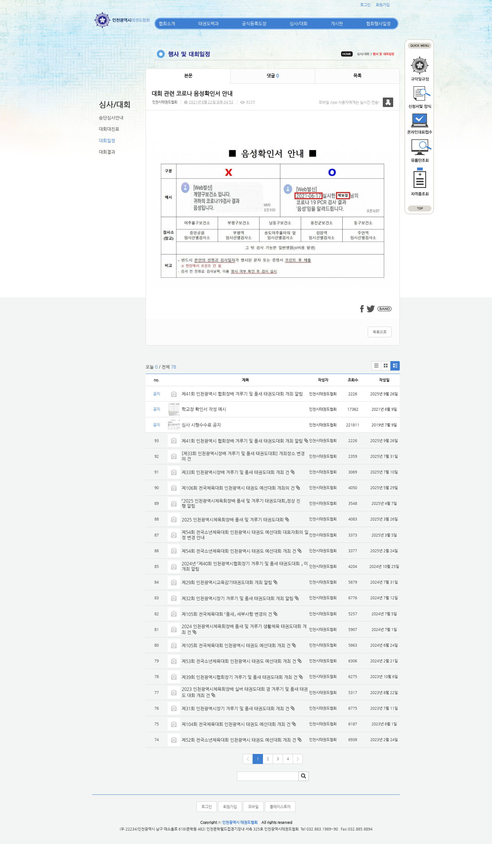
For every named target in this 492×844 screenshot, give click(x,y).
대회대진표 (109, 128)
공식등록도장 (254, 23)
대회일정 (107, 140)
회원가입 (383, 5)
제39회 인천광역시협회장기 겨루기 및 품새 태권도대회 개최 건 (239, 677)
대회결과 (107, 151)
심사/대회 (299, 23)
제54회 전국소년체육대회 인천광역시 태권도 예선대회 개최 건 (239, 550)
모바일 (253, 806)
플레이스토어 (280, 806)
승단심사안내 (111, 117)
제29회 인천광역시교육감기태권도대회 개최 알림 (227, 582)
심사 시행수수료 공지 (201, 424)
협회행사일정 (378, 23)
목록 (357, 75)
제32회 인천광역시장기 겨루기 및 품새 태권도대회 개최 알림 (237, 598)
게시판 (337, 23)
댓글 (273, 75)
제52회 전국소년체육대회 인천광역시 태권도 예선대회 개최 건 (239, 739)
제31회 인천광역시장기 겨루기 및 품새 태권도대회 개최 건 (235, 708)
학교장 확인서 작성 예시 (204, 409)
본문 (188, 75)
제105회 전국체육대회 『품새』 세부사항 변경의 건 (227, 614)
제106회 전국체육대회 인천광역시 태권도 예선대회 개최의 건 (238, 487)
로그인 (365, 5)
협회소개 (167, 23)
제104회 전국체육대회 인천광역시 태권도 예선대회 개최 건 (236, 724)
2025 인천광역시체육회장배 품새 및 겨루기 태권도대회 (233, 519)
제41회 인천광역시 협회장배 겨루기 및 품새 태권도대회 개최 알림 (242, 393)
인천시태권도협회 (164, 102)
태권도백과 (208, 23)
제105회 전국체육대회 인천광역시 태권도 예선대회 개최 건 (236, 645)
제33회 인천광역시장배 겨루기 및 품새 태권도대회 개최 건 (235, 472)
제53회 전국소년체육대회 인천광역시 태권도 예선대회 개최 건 (239, 661)
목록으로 (380, 332)
